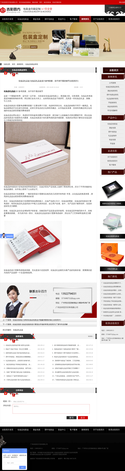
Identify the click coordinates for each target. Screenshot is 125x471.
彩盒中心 (62, 19)
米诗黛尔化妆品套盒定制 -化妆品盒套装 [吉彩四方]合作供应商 (58, 452)
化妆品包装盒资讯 (31, 64)
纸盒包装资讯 (113, 106)
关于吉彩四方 (98, 19)
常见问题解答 (113, 110)
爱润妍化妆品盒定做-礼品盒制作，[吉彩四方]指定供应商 (48, 454)
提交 (83, 418)
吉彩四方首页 (7, 19)
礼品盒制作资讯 (112, 99)
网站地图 (122, 2)
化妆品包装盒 (23, 19)
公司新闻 (112, 83)
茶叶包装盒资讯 (112, 95)
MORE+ (90, 336)
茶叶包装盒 (49, 19)
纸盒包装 (112, 140)
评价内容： (8, 405)
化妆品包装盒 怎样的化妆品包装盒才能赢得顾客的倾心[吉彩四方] (37, 320)
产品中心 (112, 117)
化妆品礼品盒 (18, 330)
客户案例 (73, 19)
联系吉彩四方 (114, 19)
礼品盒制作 (112, 136)
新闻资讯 (85, 19)
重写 (71, 418)
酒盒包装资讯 (113, 91)
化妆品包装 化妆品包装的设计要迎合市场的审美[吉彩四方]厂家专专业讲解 (40, 324)
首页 (13, 64)
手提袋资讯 (112, 102)
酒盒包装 (36, 19)
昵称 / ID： (7, 401)
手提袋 (112, 143)
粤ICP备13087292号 (70, 458)
